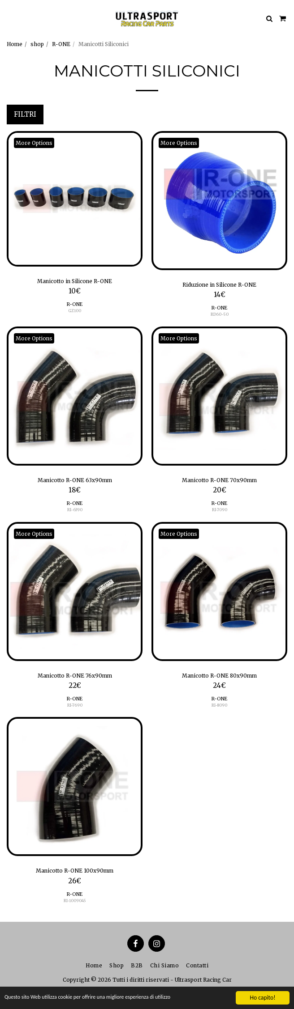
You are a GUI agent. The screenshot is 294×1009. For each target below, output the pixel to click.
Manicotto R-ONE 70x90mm (219, 480)
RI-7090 (219, 509)
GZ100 (74, 310)
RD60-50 (220, 314)
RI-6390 (74, 509)
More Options (34, 143)
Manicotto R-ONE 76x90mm (75, 675)
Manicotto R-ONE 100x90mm (74, 870)
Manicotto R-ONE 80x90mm (219, 675)
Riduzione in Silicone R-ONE (219, 284)
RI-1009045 (75, 900)
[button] (9, 18)
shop (37, 44)
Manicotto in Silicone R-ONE (74, 281)
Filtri (25, 114)
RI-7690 (74, 705)
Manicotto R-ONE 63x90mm (75, 480)
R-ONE (61, 44)
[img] (75, 199)
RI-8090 (219, 705)
